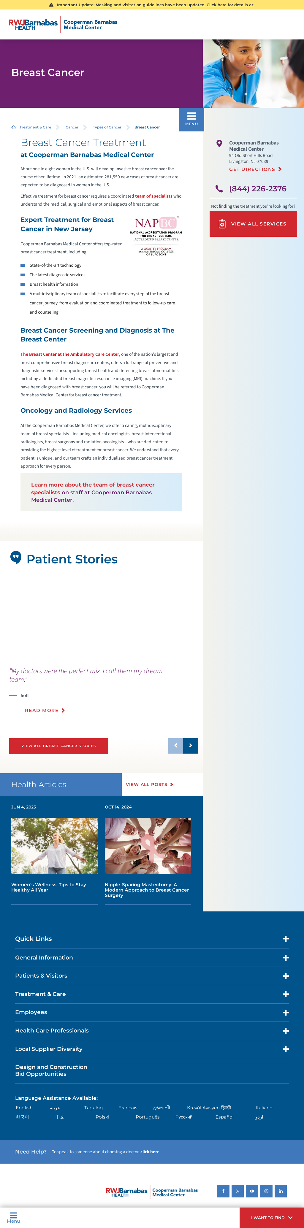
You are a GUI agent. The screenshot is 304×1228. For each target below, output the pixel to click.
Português (148, 1117)
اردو (259, 1117)
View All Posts (147, 784)
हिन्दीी (226, 1108)
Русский (183, 1117)
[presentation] (103, 693)
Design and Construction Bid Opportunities (51, 1070)
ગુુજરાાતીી (161, 1108)
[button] (272, 1218)
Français (127, 1108)
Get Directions (252, 169)
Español (225, 1117)
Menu (13, 1217)
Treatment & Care (35, 127)
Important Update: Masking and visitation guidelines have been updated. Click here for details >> (155, 4)
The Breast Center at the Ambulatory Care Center (69, 354)
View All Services (252, 223)
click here (149, 1151)
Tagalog (93, 1108)
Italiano (264, 1108)
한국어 (22, 1117)
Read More (41, 710)
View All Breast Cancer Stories (58, 746)
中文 (60, 1117)
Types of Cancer (107, 127)
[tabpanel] (101, 617)
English (24, 1108)
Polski (102, 1117)
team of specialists (153, 196)
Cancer (72, 127)
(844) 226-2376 (257, 188)
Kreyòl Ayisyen (203, 1108)
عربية (55, 1108)
